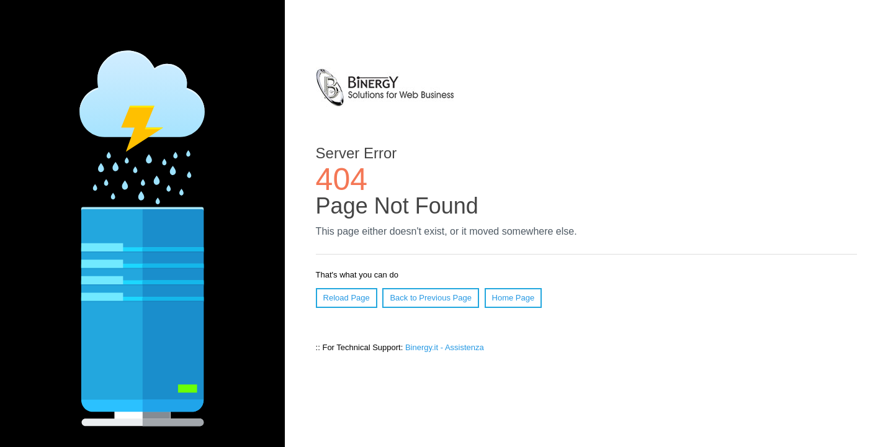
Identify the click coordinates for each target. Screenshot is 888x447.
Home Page (513, 297)
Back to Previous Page (431, 297)
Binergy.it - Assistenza (444, 347)
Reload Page (346, 297)
